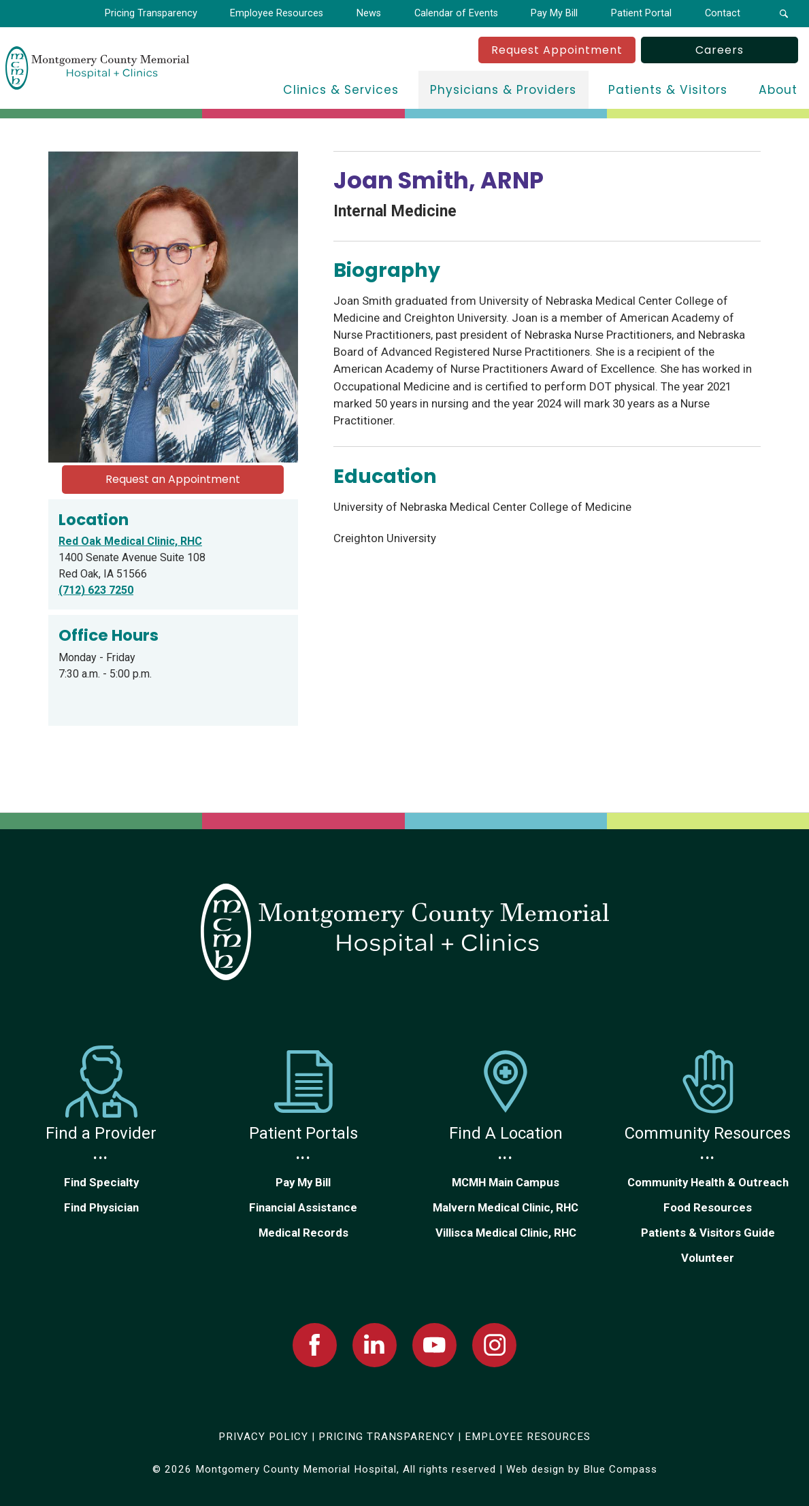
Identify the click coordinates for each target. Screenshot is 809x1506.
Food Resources (707, 1207)
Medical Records (303, 1232)
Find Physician (101, 1207)
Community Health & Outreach (708, 1182)
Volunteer (707, 1258)
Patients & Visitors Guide (708, 1232)
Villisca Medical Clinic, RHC (505, 1232)
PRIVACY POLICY (263, 1436)
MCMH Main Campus (505, 1182)
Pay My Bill (303, 1182)
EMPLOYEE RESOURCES (528, 1436)
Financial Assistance (303, 1207)
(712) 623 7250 (96, 590)
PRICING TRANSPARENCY (386, 1436)
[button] (783, 13)
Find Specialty (101, 1182)
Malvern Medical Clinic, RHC (505, 1207)
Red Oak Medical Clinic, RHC (130, 541)
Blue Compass (620, 1469)
